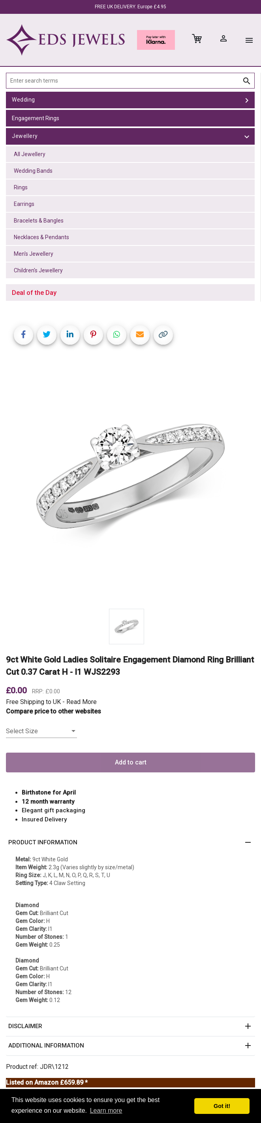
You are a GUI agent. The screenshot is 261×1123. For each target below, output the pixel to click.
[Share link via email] (140, 335)
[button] (130, 842)
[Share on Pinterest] (93, 335)
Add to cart (130, 762)
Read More (81, 702)
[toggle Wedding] (247, 100)
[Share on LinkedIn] (70, 335)
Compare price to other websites (53, 711)
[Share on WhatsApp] (116, 335)
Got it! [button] (222, 1106)
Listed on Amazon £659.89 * (47, 1082)
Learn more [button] (106, 1110)
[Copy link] (163, 335)
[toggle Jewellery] (247, 136)
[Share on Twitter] (46, 335)
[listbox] (41, 731)
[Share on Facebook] (23, 335)
